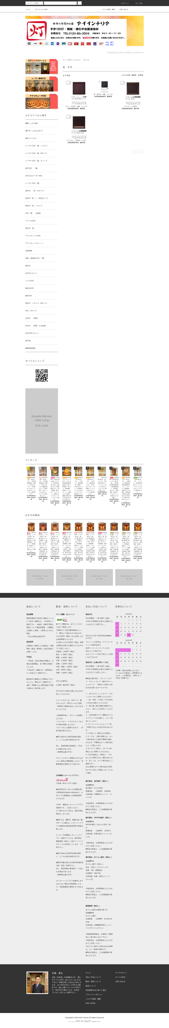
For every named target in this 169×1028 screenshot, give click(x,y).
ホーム (28, 9)
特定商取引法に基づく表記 (96, 990)
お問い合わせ (122, 9)
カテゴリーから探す (40, 9)
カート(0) (138, 3)
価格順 (133, 75)
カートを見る (120, 977)
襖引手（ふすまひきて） (75, 60)
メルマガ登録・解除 (107, 9)
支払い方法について (93, 977)
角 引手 (86, 60)
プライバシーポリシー (94, 994)
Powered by (84, 1021)
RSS (87, 1003)
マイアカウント (121, 973)
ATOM (92, 1003)
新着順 (140, 75)
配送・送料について (93, 981)
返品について (91, 986)
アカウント (123, 3)
